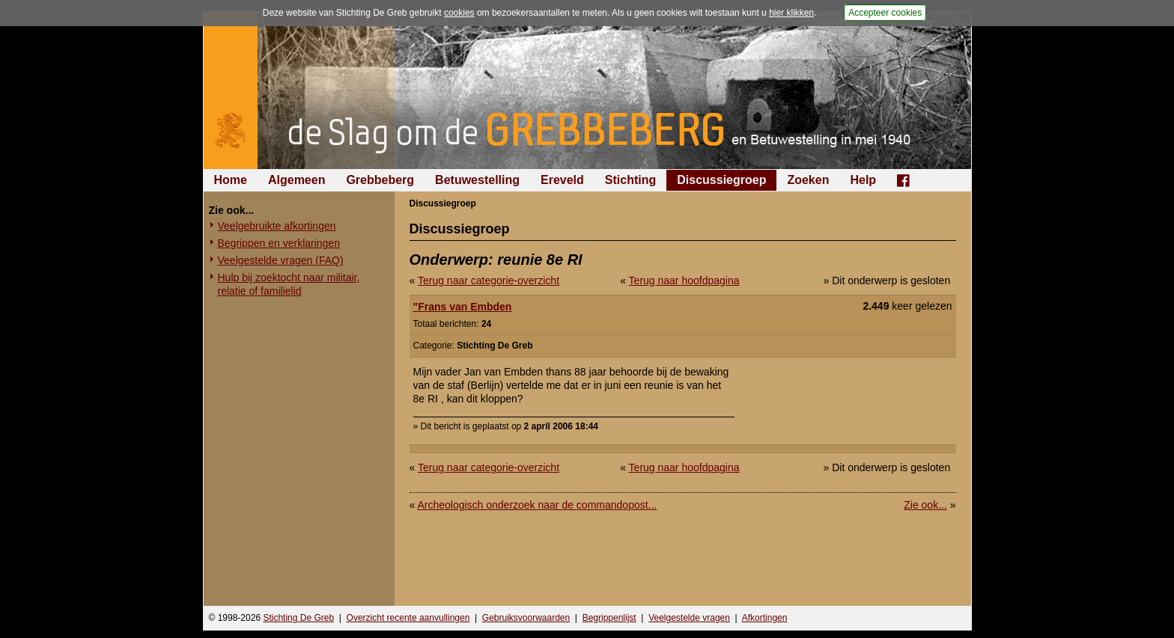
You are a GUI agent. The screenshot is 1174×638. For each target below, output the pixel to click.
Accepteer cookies (885, 12)
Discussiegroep (721, 180)
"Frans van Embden (462, 307)
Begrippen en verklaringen (279, 243)
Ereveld (562, 180)
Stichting (630, 180)
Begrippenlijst (609, 618)
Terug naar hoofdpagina (684, 280)
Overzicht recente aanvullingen (408, 618)
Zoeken (808, 180)
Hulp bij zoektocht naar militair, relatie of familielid (289, 284)
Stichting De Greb (298, 618)
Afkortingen (765, 618)
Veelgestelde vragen (689, 618)
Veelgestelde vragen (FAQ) (281, 260)
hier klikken (791, 12)
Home (230, 180)
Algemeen (296, 180)
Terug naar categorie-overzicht (488, 280)
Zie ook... (925, 505)
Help (863, 180)
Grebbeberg (380, 180)
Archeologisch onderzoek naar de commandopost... (537, 505)
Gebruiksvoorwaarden (526, 618)
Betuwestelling (477, 180)
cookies (459, 12)
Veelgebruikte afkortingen (277, 226)
